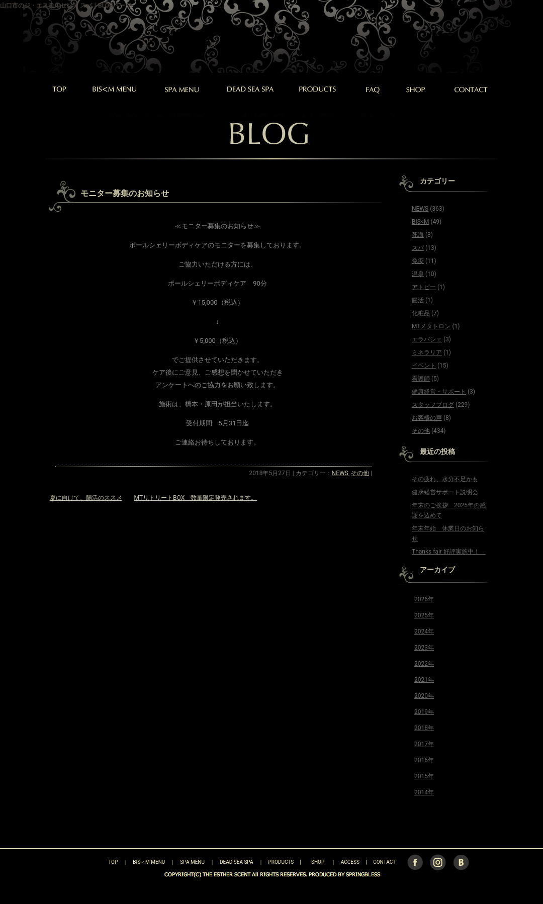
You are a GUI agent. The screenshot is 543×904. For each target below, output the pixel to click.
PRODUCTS (281, 862)
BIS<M (420, 221)
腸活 (418, 300)
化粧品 (421, 313)
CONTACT (384, 862)
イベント (424, 365)
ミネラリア (427, 352)
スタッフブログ (433, 404)
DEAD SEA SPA (236, 862)
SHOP (317, 862)
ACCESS (350, 862)
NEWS (340, 473)
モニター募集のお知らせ (124, 193)
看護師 (421, 378)
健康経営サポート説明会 (445, 492)
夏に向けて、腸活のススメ (86, 497)
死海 (418, 234)
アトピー (424, 287)
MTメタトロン (431, 326)
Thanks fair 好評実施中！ (449, 551)
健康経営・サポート (439, 391)
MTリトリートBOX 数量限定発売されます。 (195, 497)
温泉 (418, 274)
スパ (418, 247)
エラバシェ (427, 339)
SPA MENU (192, 862)
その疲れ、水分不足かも (445, 479)
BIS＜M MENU (149, 862)
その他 (360, 473)
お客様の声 (427, 417)
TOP (95, 862)
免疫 (418, 260)
